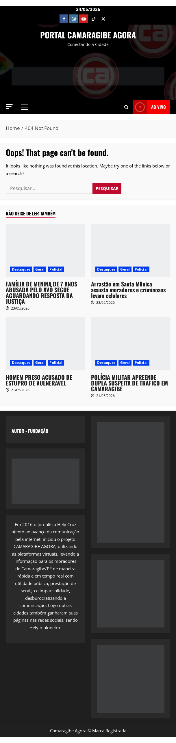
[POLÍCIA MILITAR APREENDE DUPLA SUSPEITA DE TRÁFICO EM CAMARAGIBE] (131, 343)
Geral (40, 269)
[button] (9, 106)
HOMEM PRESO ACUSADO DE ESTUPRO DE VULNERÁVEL (39, 380)
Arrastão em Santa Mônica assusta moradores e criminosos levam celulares (128, 290)
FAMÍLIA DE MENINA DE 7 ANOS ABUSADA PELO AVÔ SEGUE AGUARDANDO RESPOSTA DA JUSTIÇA (41, 293)
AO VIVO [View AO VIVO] (149, 107)
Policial (55, 269)
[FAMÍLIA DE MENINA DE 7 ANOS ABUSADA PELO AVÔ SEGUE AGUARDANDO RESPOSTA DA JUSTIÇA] (45, 250)
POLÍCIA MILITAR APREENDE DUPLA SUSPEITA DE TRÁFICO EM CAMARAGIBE (129, 383)
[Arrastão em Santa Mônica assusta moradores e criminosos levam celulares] (131, 250)
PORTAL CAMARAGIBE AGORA (88, 35)
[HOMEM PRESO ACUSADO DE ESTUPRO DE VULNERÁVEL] (45, 343)
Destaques (21, 269)
